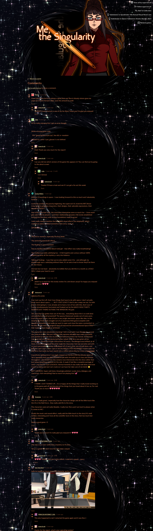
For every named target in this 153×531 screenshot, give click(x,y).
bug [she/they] (39, 468)
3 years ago (43, 95)
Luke (36, 119)
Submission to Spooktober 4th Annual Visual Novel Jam (129, 14)
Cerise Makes (39, 193)
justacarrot (38, 292)
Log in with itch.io (34, 88)
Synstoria (38, 397)
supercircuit (41, 107)
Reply (33, 104)
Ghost (37, 95)
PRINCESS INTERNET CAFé (43, 441)
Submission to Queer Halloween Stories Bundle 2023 (129, 18)
